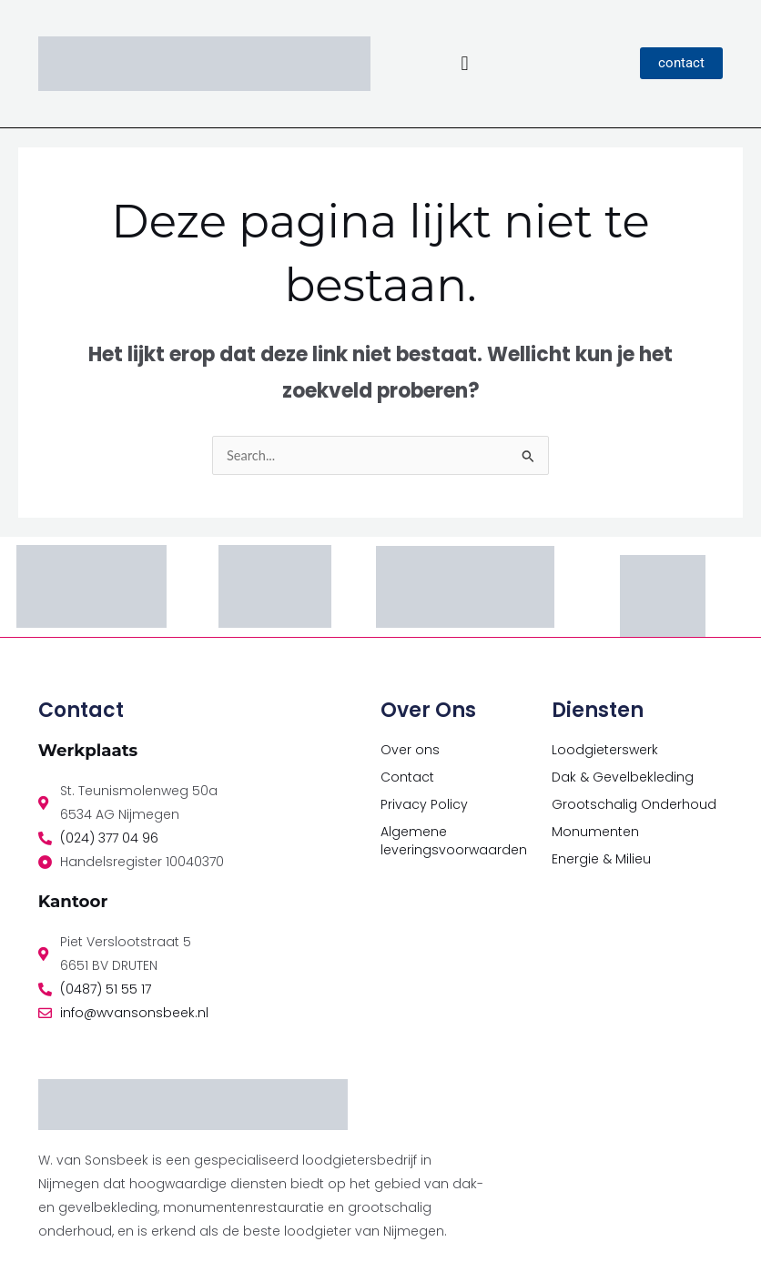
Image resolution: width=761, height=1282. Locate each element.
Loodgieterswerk (605, 750)
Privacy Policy (424, 804)
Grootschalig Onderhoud (634, 804)
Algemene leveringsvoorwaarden (453, 841)
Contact (407, 777)
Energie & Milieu (601, 859)
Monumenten (595, 832)
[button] (464, 63)
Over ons (410, 750)
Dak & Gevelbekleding (623, 777)
